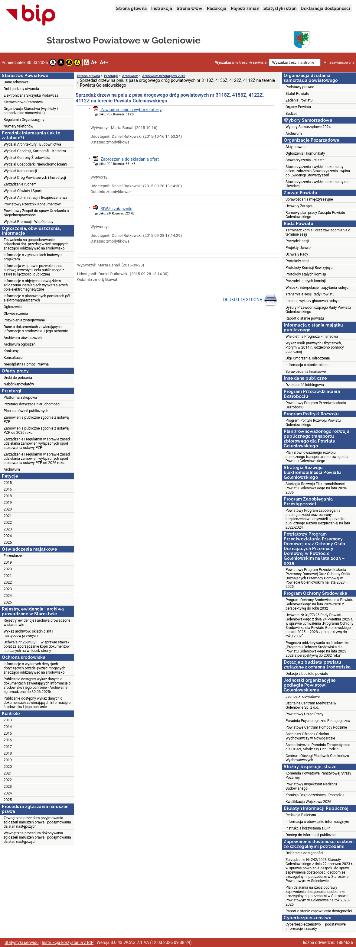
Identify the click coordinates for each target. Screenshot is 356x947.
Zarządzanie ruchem (20, 184)
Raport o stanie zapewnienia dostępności (319, 911)
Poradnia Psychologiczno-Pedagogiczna (318, 721)
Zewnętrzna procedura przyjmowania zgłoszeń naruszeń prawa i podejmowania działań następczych (37, 822)
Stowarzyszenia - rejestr (305, 160)
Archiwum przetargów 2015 (163, 76)
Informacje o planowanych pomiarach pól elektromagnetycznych (37, 298)
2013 (8, 720)
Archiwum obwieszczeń (23, 338)
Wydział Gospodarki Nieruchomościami (35, 164)
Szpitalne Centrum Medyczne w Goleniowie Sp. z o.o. (311, 705)
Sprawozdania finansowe (306, 371)
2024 (8, 536)
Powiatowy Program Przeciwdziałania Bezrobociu (316, 405)
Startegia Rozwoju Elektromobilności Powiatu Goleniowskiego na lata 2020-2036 (316, 488)
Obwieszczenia (16, 313)
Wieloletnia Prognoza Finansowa (312, 336)
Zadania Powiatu (299, 100)
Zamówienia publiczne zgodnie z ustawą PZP (36, 419)
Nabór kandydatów (19, 384)
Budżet (291, 113)
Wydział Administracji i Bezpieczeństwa (35, 197)
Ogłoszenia (13, 307)
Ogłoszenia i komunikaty (305, 153)
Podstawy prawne (300, 87)
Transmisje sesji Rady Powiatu (310, 294)
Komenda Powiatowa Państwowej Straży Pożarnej (318, 775)
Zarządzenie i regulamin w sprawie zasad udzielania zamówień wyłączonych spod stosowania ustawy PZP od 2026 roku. (37, 458)
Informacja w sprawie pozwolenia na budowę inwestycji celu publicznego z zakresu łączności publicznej (34, 270)
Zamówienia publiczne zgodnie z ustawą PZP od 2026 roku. (36, 430)
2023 (8, 529)
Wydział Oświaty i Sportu (24, 191)
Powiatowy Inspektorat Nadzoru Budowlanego (311, 786)
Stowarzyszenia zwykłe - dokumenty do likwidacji (317, 184)
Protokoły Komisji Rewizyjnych (310, 268)
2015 (8, 483)
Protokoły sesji (297, 261)
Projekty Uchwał (299, 248)
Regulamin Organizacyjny (24, 120)
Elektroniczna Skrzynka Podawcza (31, 95)
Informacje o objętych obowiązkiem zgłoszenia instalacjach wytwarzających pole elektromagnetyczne (36, 285)
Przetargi (111, 76)
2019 (8, 503)
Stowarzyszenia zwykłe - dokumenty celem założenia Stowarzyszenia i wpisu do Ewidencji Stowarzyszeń (318, 171)
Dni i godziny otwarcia (21, 89)
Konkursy (11, 351)
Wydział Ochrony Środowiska (27, 158)
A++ (104, 62)
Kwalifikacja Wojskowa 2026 (308, 802)
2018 (8, 496)
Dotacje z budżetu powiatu (307, 674)
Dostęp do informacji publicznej (311, 835)
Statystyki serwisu (22, 942)
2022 (8, 522)
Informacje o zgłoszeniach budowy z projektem (33, 257)
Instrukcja (161, 8)
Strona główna (131, 8)
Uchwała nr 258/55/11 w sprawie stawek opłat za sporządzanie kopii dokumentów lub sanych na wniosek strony (37, 646)
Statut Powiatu (297, 94)
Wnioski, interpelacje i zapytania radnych (318, 287)
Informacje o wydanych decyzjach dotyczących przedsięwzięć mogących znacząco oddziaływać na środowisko (34, 668)
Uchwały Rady (297, 254)
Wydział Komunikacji (20, 171)
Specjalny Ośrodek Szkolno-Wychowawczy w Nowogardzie (310, 736)
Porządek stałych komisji (306, 281)
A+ (94, 62)
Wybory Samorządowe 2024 (308, 127)
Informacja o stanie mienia (307, 365)
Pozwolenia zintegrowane (24, 320)
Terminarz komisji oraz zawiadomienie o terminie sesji (318, 232)
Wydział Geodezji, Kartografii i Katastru (35, 151)
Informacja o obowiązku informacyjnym (317, 822)
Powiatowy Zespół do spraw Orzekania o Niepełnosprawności (36, 213)
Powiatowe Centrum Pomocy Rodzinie (316, 727)
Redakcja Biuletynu (301, 815)
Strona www (190, 8)
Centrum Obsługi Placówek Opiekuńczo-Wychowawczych (318, 758)
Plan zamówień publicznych (26, 411)
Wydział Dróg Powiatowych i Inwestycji (35, 178)
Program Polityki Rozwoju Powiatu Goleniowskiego (313, 422)
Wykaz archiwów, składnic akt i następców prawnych (28, 633)
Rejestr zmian (245, 8)
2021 (8, 516)
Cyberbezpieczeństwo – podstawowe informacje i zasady (316, 926)
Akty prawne (295, 147)
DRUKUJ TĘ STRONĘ (250, 300)
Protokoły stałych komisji (306, 274)
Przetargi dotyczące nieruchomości (32, 404)
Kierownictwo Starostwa (23, 102)
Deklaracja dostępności (325, 8)
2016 (8, 489)
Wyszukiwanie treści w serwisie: (241, 62)
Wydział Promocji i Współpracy (28, 222)
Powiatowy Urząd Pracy (304, 714)
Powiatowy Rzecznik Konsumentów (32, 204)
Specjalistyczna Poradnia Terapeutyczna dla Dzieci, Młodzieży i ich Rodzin (318, 747)
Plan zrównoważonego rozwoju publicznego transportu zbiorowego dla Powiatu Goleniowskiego (317, 456)
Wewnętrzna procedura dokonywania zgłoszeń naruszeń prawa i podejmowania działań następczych (37, 837)
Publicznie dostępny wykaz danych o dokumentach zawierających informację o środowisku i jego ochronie (37, 702)
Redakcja (217, 8)
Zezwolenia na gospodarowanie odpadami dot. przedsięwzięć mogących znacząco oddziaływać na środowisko (36, 244)
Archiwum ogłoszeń (19, 344)
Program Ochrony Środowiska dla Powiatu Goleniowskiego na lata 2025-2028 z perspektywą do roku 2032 (319, 604)
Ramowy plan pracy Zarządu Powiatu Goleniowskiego (315, 215)
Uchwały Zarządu (299, 206)
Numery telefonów (18, 126)
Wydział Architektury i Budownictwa (32, 144)
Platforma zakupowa (20, 397)
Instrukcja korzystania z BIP (308, 828)
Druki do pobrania (18, 377)
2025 (8, 542)
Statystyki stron (279, 8)
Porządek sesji (297, 241)
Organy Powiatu (298, 107)
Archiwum (12, 469)
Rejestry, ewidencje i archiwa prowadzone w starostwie (37, 622)
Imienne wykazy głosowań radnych (313, 301)
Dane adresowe (16, 82)
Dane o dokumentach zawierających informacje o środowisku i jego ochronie (36, 329)
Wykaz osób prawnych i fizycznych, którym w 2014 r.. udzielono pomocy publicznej (315, 347)
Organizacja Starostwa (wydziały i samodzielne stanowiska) (31, 111)
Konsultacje (13, 358)
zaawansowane (341, 62)
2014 (8, 727)
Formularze (13, 556)
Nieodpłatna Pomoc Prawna (26, 364)
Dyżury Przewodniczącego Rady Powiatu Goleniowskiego (318, 309)
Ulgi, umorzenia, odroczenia (308, 358)
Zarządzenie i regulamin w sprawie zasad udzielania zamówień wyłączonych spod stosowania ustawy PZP (37, 443)
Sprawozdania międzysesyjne (309, 199)
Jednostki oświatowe (303, 696)
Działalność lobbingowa (305, 385)
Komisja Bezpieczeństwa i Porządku (315, 795)
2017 (8, 747)
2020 (8, 509)
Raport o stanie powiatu (305, 318)
